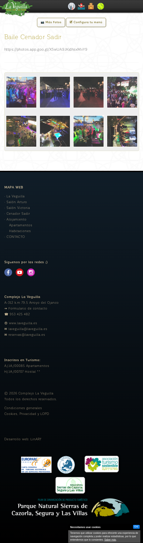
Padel (100, 6)
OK (136, 527)
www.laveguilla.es (23, 323)
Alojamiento (91, 6)
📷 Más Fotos (51, 22)
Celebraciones (71, 6)
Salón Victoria (18, 208)
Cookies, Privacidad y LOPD (26, 414)
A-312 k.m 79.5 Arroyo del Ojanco (31, 302)
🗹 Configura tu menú (86, 22)
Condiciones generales (23, 408)
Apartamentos (20, 225)
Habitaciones (20, 231)
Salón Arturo (17, 202)
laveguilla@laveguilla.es (27, 329)
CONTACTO (16, 237)
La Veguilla (16, 196)
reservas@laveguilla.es (26, 335)
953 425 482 (20, 314)
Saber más (110, 539)
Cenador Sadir (18, 213)
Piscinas (81, 6)
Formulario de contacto (27, 308)
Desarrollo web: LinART (23, 439)
